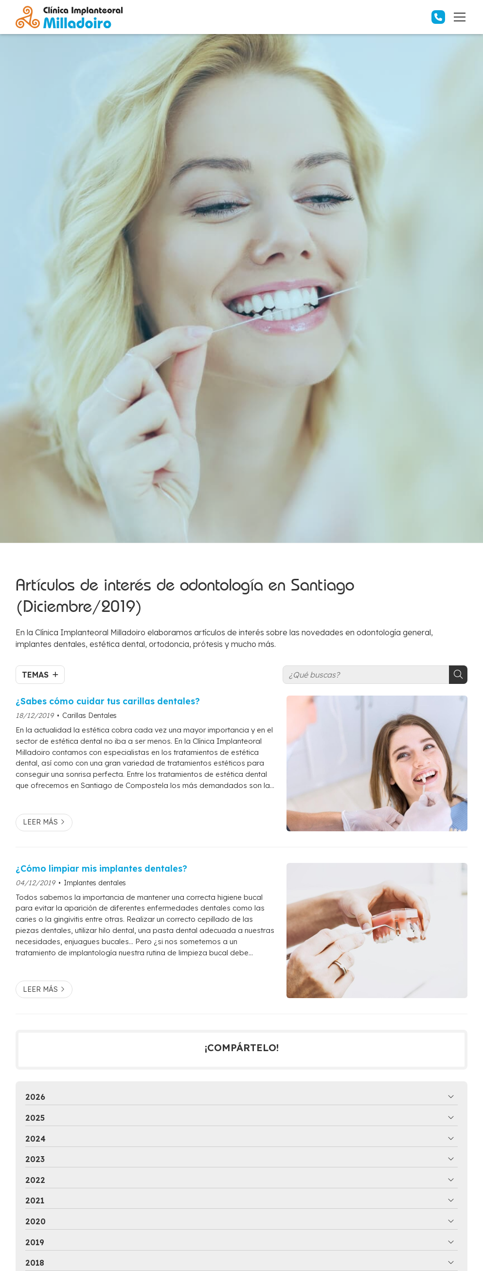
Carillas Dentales (89, 715)
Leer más (40, 822)
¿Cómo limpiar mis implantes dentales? (101, 868)
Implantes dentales (95, 882)
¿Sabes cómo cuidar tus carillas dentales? (108, 701)
